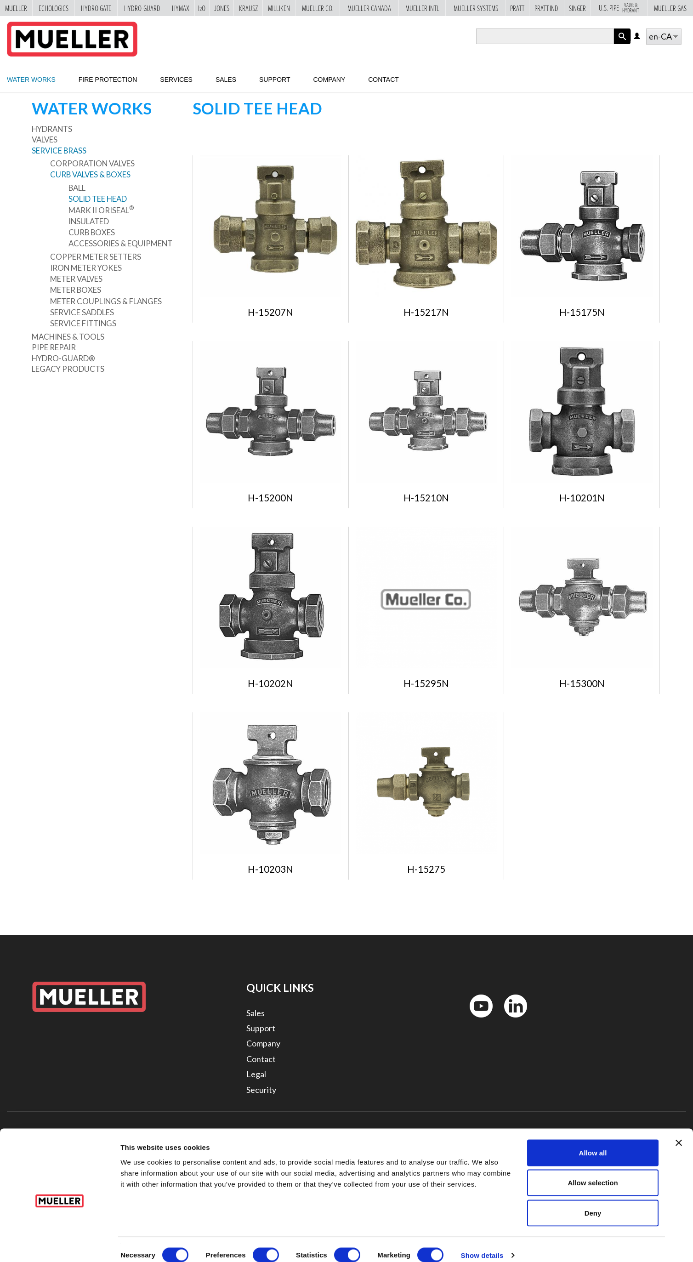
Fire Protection (108, 79)
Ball (76, 188)
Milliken (279, 8)
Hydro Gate (96, 8)
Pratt (517, 8)
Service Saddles (82, 312)
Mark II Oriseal (101, 210)
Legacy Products (68, 369)
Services (176, 79)
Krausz (248, 8)
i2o (201, 8)
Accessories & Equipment (120, 243)
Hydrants (52, 129)
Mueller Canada (369, 8)
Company (329, 79)
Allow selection (593, 1172)
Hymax (180, 8)
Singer (577, 8)
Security (261, 1090)
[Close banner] (679, 1131)
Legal (256, 1074)
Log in (638, 36)
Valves (44, 139)
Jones (221, 8)
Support (274, 79)
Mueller (16, 8)
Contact (383, 79)
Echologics (53, 8)
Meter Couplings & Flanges (106, 301)
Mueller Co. (318, 8)
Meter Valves (76, 279)
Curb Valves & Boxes (90, 174)
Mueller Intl (422, 8)
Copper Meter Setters (95, 256)
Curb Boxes (91, 232)
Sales (226, 79)
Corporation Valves (92, 163)
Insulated (88, 221)
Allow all (593, 1141)
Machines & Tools (68, 336)
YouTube (476, 1019)
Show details (482, 1244)
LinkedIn (511, 1019)
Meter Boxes (75, 290)
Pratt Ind (546, 8)
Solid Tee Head (97, 199)
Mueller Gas (670, 8)
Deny (593, 1201)
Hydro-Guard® (63, 358)
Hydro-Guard (142, 8)
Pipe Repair (54, 347)
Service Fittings (83, 323)
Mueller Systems (476, 8)
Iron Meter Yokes (86, 268)
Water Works (31, 79)
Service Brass (59, 150)
